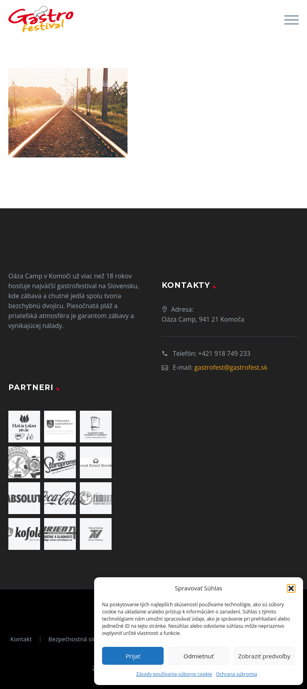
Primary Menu (291, 20)
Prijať (133, 656)
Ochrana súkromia (236, 674)
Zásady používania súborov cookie (174, 674)
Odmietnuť (198, 656)
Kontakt (21, 639)
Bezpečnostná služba (77, 639)
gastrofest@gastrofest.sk (230, 367)
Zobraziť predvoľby (264, 656)
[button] (291, 588)
